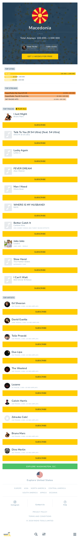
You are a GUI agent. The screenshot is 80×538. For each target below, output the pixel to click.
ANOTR (17, 134)
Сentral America (57, 488)
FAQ (65, 503)
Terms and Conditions (40, 516)
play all (21, 109)
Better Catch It (22, 223)
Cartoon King (19, 225)
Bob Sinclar (18, 280)
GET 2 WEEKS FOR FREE (40, 56)
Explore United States (40, 477)
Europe (40, 34)
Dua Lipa (17, 352)
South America (30, 493)
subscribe (40, 125)
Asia (26, 488)
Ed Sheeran (18, 303)
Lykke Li (17, 153)
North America (38, 488)
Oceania (53, 493)
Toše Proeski (19, 336)
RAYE (16, 207)
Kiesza (28, 280)
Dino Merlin (18, 449)
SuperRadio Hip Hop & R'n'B (16, 93)
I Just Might (20, 114)
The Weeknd (19, 368)
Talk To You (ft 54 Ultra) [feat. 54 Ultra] (37, 132)
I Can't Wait (21, 277)
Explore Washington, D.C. (40, 466)
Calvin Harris (19, 401)
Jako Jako (19, 241)
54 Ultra (26, 134)
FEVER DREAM (23, 168)
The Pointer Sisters (22, 261)
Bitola (7, 80)
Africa (43, 493)
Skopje (8, 74)
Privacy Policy (40, 512)
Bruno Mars (19, 116)
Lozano (17, 243)
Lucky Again (21, 150)
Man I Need (20, 186)
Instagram (15, 503)
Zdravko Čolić (20, 417)
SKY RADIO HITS (11, 99)
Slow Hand (20, 259)
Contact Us (40, 503)
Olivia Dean (19, 189)
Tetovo (8, 77)
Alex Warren (19, 171)
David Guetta (19, 319)
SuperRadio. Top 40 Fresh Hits (16, 96)
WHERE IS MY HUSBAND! (29, 205)
